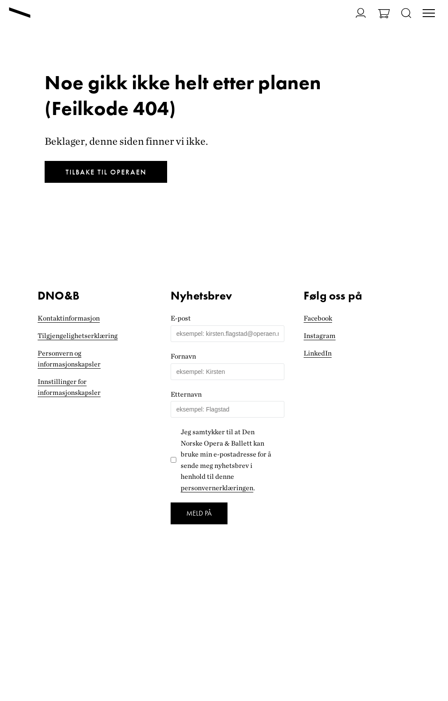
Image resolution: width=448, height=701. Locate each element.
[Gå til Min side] (355, 13)
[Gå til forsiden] (20, 13)
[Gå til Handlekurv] (384, 14)
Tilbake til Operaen (106, 172)
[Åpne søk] (406, 13)
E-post (181, 318)
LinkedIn (318, 353)
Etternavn (186, 394)
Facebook (318, 318)
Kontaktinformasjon (69, 318)
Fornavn (183, 356)
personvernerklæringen (217, 488)
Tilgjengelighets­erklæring (78, 335)
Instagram (320, 335)
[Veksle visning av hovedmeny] (429, 14)
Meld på (199, 513)
